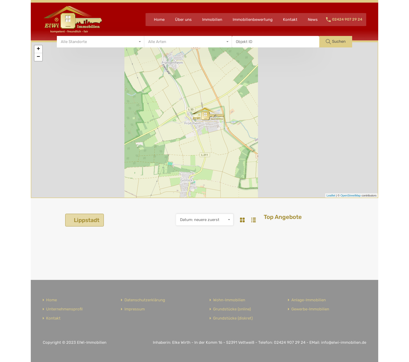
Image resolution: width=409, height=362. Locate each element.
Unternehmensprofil (64, 309)
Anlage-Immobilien (308, 300)
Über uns (183, 19)
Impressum (134, 309)
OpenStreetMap (350, 195)
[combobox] (101, 41)
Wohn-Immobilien (229, 300)
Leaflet (331, 195)
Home (159, 19)
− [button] (38, 57)
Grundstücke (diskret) (233, 318)
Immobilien (212, 19)
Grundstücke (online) (232, 309)
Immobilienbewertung (253, 19)
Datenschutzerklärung (144, 300)
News (313, 19)
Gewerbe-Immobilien (310, 309)
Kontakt (290, 19)
